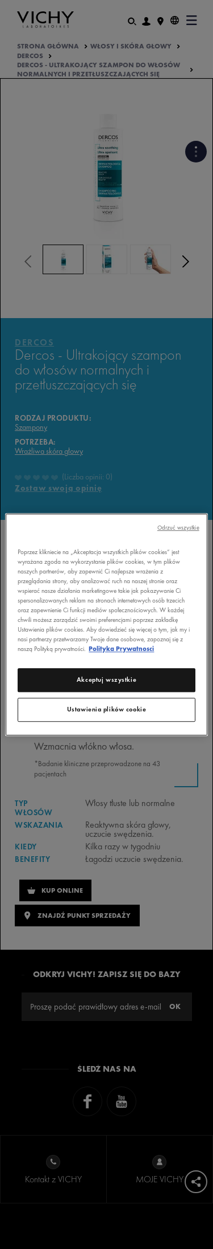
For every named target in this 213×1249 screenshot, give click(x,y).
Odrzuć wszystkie (178, 527)
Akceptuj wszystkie (106, 680)
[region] (106, 625)
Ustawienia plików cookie (107, 709)
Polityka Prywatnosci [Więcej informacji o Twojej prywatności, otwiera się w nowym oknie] (121, 649)
